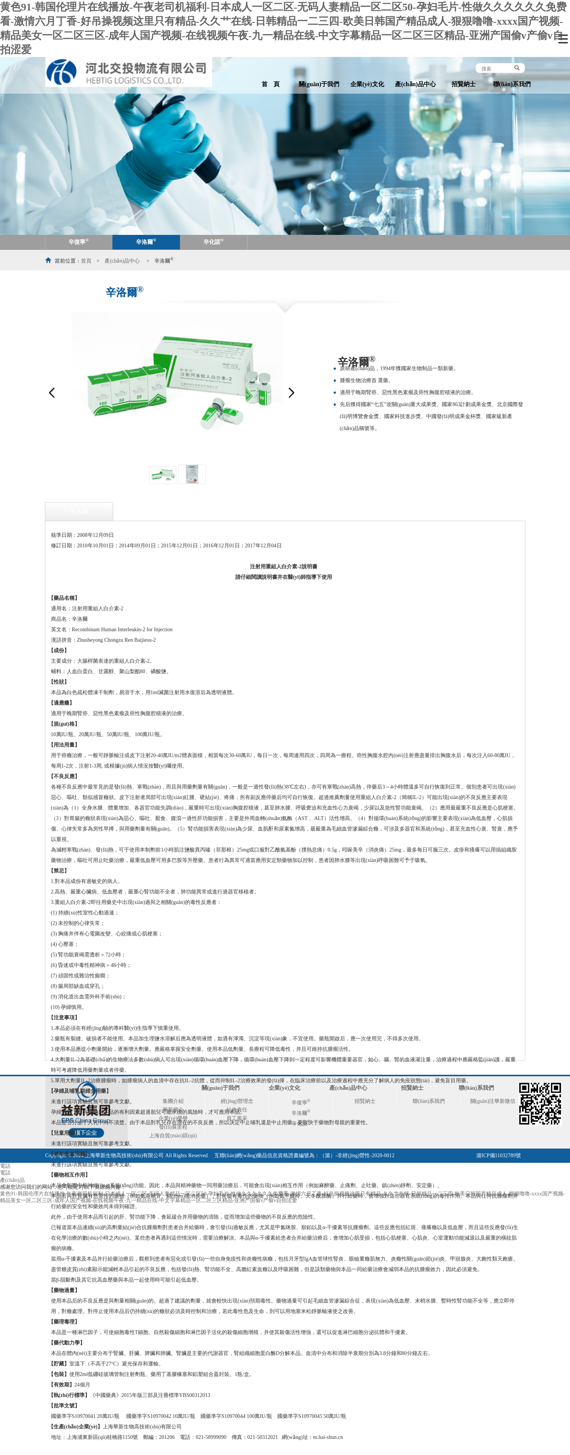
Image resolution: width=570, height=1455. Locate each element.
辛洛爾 (146, 241)
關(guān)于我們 (319, 84)
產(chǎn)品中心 (415, 84)
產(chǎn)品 (12, 1180)
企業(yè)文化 (367, 84)
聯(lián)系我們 (512, 84)
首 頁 (271, 84)
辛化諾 (213, 241)
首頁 (86, 261)
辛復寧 (79, 241)
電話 (5, 1166)
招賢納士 (464, 84)
